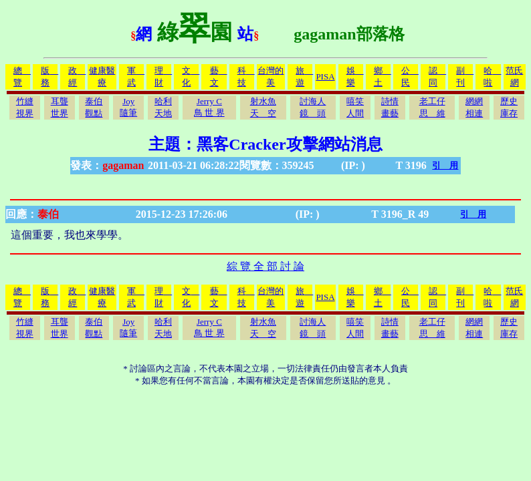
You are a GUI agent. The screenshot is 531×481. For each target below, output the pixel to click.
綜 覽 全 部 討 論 (265, 266)
